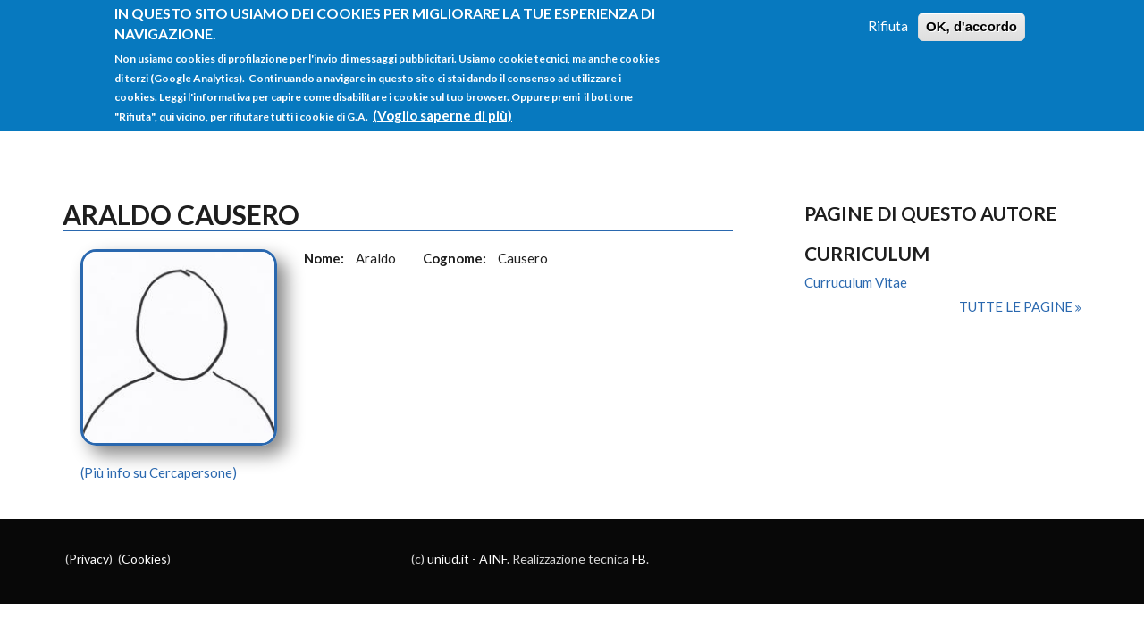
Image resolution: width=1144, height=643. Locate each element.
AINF (493, 558)
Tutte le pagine (1017, 306)
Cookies (144, 558)
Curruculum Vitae (855, 282)
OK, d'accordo (971, 13)
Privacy (89, 558)
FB (639, 558)
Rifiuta (888, 13)
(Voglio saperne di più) (442, 103)
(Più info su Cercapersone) (158, 472)
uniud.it (448, 558)
